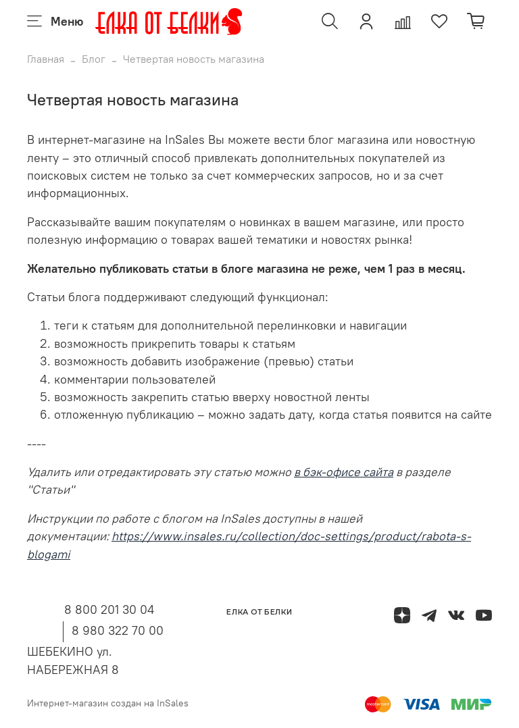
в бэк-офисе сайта (343, 472)
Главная (45, 59)
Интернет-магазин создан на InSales (108, 703)
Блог (93, 59)
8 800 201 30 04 (109, 609)
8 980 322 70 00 (118, 630)
